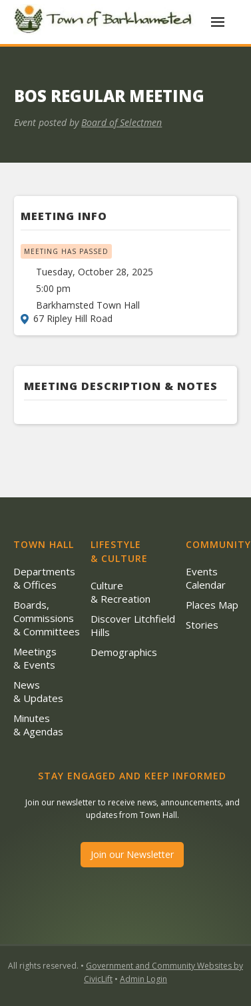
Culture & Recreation (120, 592)
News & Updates (38, 691)
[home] (105, 22)
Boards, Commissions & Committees (46, 618)
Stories (202, 624)
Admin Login (143, 979)
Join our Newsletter (132, 854)
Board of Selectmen (121, 122)
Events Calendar (206, 578)
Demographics (124, 652)
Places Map (212, 604)
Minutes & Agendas (38, 724)
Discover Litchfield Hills (133, 625)
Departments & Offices (44, 578)
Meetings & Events (35, 658)
